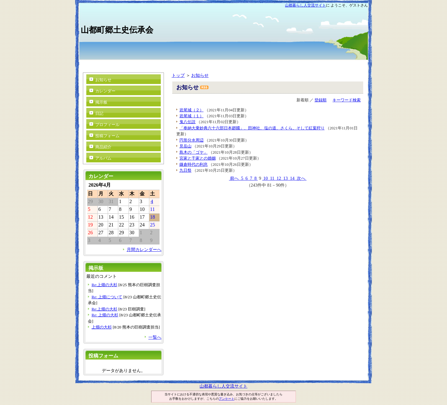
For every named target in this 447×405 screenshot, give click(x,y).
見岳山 (185, 146)
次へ (301, 178)
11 (272, 178)
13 (285, 178)
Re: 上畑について (107, 297)
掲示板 (101, 102)
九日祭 (185, 170)
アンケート (226, 398)
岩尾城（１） (191, 116)
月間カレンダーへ (144, 249)
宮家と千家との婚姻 (197, 158)
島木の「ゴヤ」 (193, 152)
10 (265, 178)
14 (292, 178)
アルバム (103, 158)
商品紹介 (103, 147)
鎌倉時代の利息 (193, 164)
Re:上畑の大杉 (104, 284)
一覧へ (154, 337)
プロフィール (107, 124)
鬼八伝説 (187, 121)
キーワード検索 (346, 100)
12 (278, 178)
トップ (178, 75)
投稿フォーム (107, 135)
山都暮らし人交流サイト (305, 5)
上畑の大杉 (102, 327)
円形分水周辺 (191, 140)
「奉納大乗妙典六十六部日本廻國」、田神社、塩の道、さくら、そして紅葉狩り (252, 128)
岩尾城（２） (191, 110)
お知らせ (200, 75)
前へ (234, 178)
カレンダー (105, 91)
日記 (99, 113)
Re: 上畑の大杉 (105, 315)
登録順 (320, 100)
